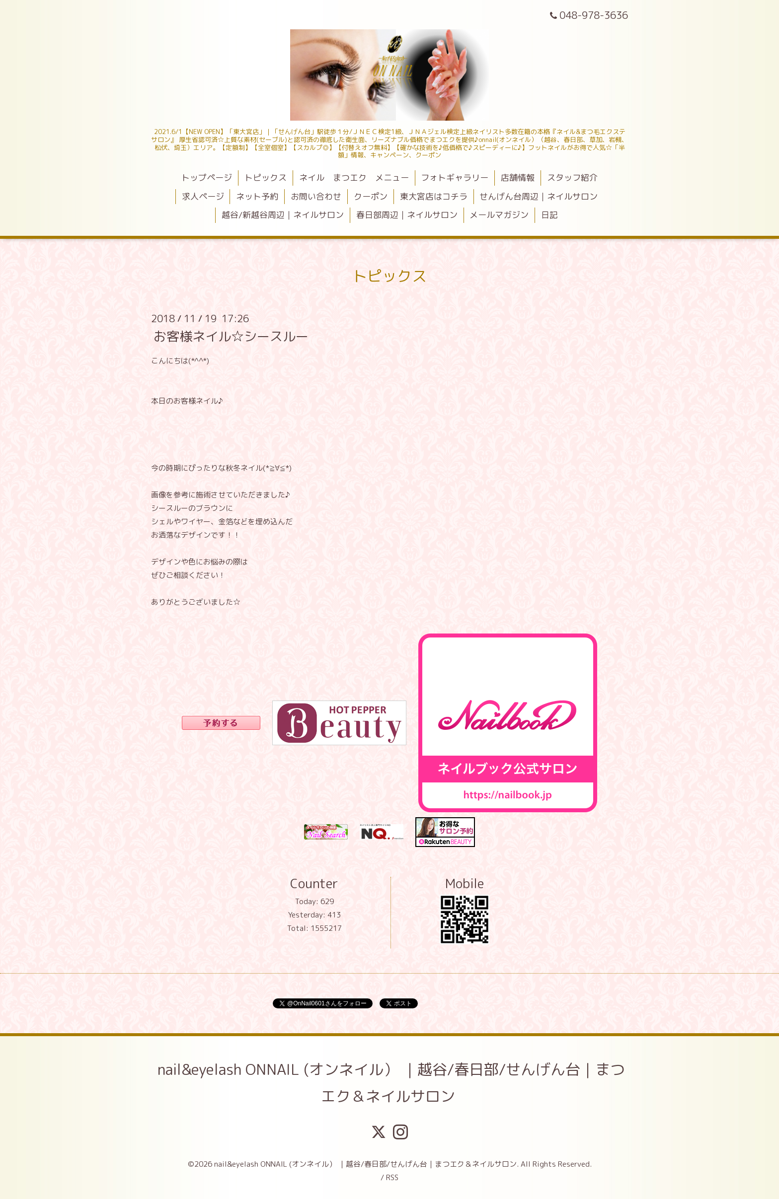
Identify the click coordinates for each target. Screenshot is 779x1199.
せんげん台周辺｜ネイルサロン (538, 196)
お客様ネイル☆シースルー (231, 336)
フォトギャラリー (454, 177)
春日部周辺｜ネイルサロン (407, 214)
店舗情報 (518, 177)
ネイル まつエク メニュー (354, 177)
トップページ (206, 177)
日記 (549, 214)
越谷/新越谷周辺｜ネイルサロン (283, 214)
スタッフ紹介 (572, 177)
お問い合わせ (316, 196)
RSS (392, 1177)
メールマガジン (499, 214)
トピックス (265, 177)
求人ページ (203, 196)
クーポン (371, 196)
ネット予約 (257, 196)
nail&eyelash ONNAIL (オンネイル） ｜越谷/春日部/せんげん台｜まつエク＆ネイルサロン (391, 1083)
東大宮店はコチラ (433, 196)
